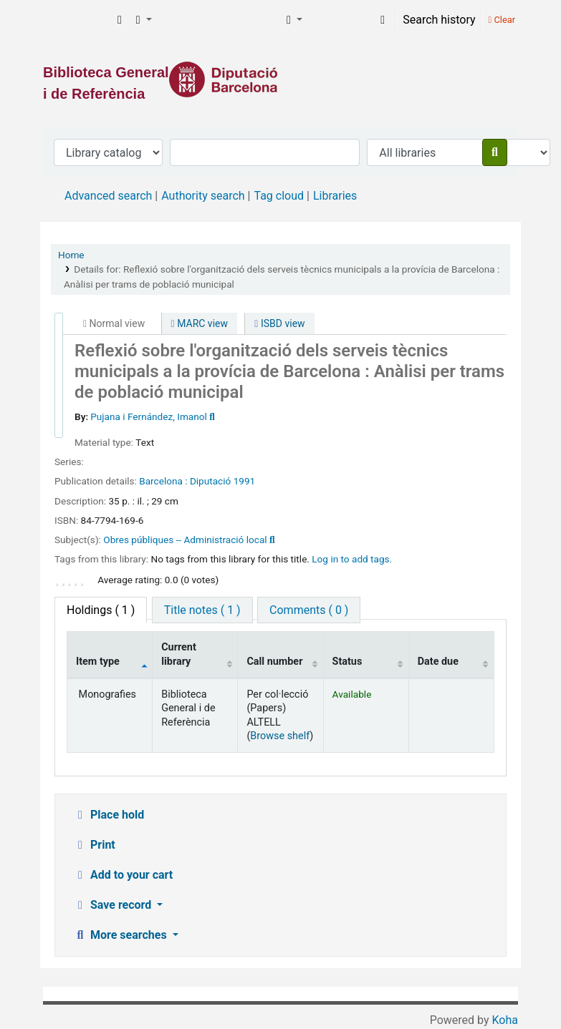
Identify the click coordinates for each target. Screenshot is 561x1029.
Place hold (108, 814)
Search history (439, 19)
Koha (505, 1020)
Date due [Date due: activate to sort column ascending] (438, 661)
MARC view (199, 323)
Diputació (210, 481)
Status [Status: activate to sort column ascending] (347, 661)
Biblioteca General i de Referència (76, 20)
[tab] (202, 610)
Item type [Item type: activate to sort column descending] (98, 661)
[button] (120, 20)
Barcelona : (163, 481)
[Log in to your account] (382, 20)
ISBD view (279, 323)
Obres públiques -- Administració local (185, 539)
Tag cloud (279, 196)
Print (94, 845)
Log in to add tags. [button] (352, 559)
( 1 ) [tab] (101, 610)
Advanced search (108, 196)
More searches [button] (121, 935)
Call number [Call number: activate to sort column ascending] (274, 661)
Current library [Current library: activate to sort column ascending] (178, 654)
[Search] (494, 152)
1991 (245, 481)
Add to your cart (123, 875)
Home (71, 254)
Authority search (202, 196)
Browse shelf (280, 736)
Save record (113, 905)
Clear (502, 19)
